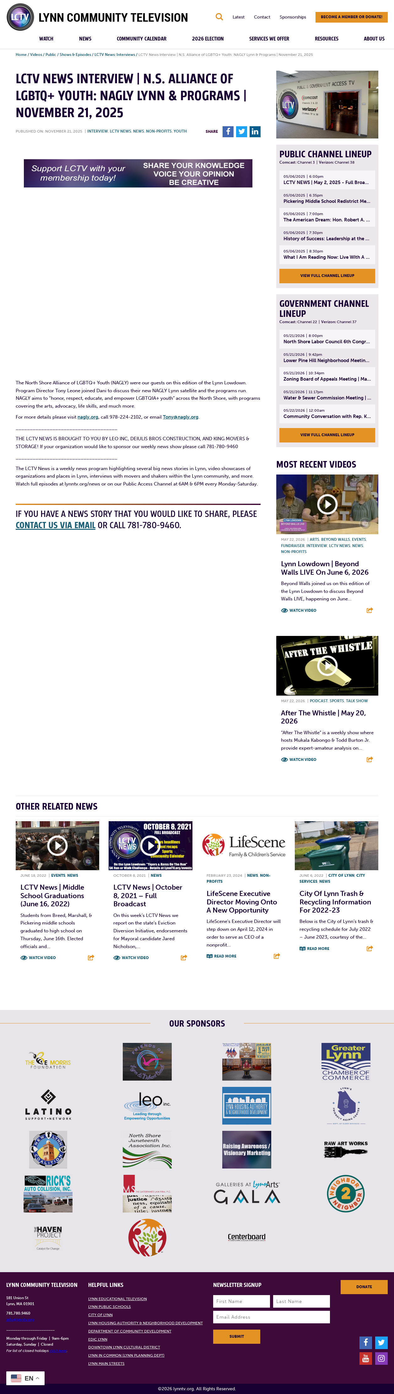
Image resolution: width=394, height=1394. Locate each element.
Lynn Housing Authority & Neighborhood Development (145, 1323)
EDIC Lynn (97, 1339)
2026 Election (208, 38)
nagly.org (88, 417)
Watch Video (302, 610)
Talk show (357, 701)
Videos (36, 54)
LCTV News (120, 131)
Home (21, 54)
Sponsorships (293, 17)
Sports (337, 701)
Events (359, 539)
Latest (239, 17)
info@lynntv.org (20, 1319)
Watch (46, 38)
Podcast (319, 701)
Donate (364, 1287)
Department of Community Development (129, 1331)
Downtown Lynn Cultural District (124, 1347)
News (85, 38)
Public (51, 54)
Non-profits (159, 131)
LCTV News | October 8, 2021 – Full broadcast (147, 895)
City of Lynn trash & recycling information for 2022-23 (335, 901)
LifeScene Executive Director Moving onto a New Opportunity (242, 901)
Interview (97, 131)
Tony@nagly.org (180, 417)
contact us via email (55, 525)
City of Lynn (341, 875)
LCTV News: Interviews (114, 54)
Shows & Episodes (75, 54)
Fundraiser (293, 546)
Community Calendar (141, 38)
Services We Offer (269, 38)
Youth (180, 131)
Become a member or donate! (351, 17)
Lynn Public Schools (109, 1307)
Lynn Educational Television (117, 1299)
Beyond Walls (335, 539)
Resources (326, 38)
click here (58, 1350)
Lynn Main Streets (106, 1363)
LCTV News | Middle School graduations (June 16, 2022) (52, 895)
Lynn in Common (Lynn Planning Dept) (126, 1355)
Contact (262, 17)
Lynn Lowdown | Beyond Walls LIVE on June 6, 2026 (325, 568)
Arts (314, 539)
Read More (225, 956)
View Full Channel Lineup (327, 276)
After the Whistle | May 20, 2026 (323, 717)
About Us (374, 38)
